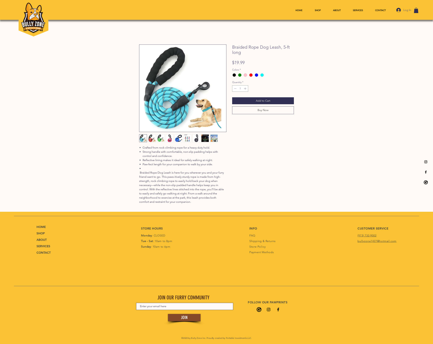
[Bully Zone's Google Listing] (426, 182)
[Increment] (245, 88)
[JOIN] (184, 317)
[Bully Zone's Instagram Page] (426, 162)
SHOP (41, 233)
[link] (416, 10)
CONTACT (44, 252)
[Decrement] (235, 88)
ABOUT (42, 239)
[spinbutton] (240, 88)
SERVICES (43, 246)
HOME (41, 227)
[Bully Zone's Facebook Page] (426, 172)
